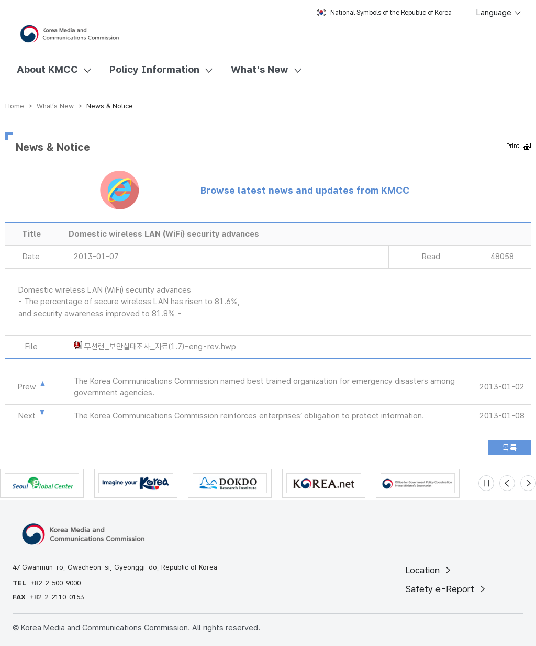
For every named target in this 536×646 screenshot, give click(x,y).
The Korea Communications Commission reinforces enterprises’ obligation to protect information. (249, 415)
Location (429, 570)
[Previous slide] (507, 483)
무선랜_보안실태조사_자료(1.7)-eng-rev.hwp (160, 346)
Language (499, 12)
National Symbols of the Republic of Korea (383, 12)
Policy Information (154, 69)
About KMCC (47, 69)
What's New (259, 69)
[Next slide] (528, 483)
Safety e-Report (446, 589)
